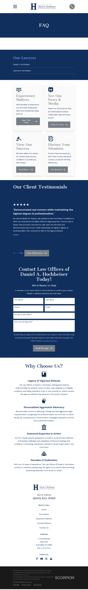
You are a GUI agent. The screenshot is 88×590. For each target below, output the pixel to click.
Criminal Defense (44, 524)
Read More (26, 170)
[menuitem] (44, 64)
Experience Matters (44, 519)
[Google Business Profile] (51, 559)
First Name (18, 300)
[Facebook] (37, 559)
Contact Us (44, 528)
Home (44, 510)
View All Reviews (36, 254)
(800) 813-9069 (44, 499)
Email (48, 308)
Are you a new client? (23, 315)
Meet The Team (29, 122)
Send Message (44, 349)
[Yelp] (46, 559)
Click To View (59, 125)
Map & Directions (44, 549)
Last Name (50, 300)
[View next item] (21, 254)
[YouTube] (41, 559)
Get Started (58, 170)
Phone (16, 308)
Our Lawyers (44, 515)
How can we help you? (23, 323)
